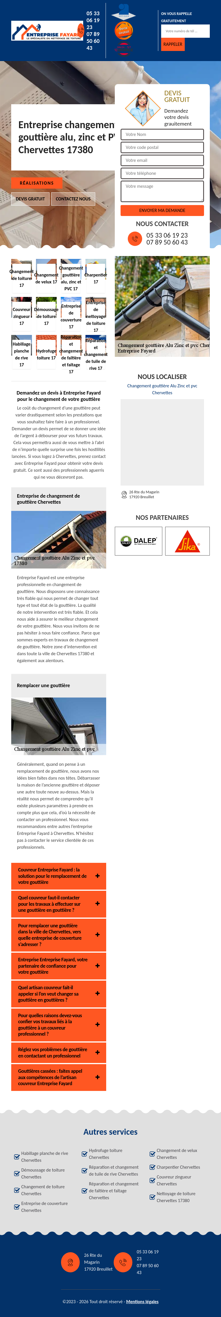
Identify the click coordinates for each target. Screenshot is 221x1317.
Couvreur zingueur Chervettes (174, 1180)
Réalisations (37, 183)
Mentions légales (142, 1301)
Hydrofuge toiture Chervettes (105, 1154)
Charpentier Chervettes (178, 1167)
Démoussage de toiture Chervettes (43, 1173)
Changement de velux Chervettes (177, 1154)
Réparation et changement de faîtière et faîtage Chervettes (113, 1190)
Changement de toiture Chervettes (43, 1190)
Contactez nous (73, 199)
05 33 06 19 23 (93, 20)
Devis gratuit (30, 199)
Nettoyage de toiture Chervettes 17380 (176, 1197)
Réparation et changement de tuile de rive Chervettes (113, 1170)
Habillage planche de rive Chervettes (44, 1157)
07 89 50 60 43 (93, 41)
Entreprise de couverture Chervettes (44, 1207)
